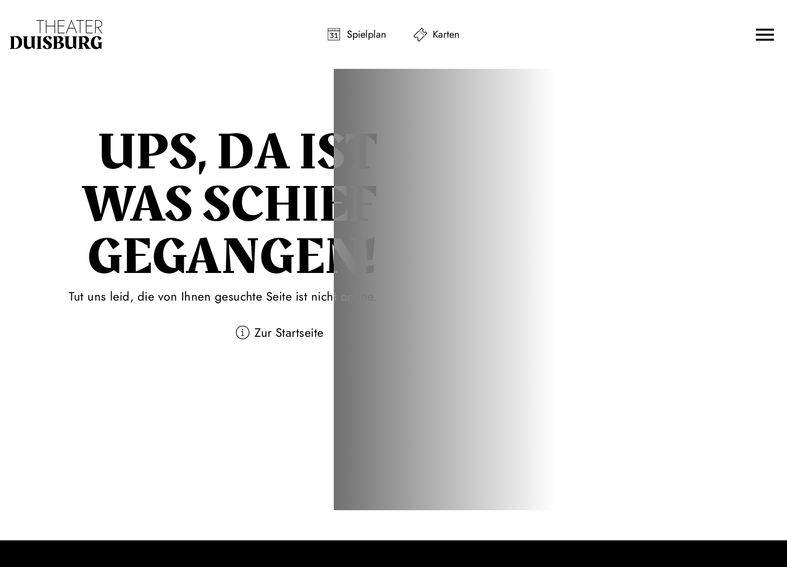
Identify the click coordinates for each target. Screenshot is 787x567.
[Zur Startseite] (56, 35)
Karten (446, 34)
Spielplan (366, 34)
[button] (765, 35)
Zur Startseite (289, 332)
